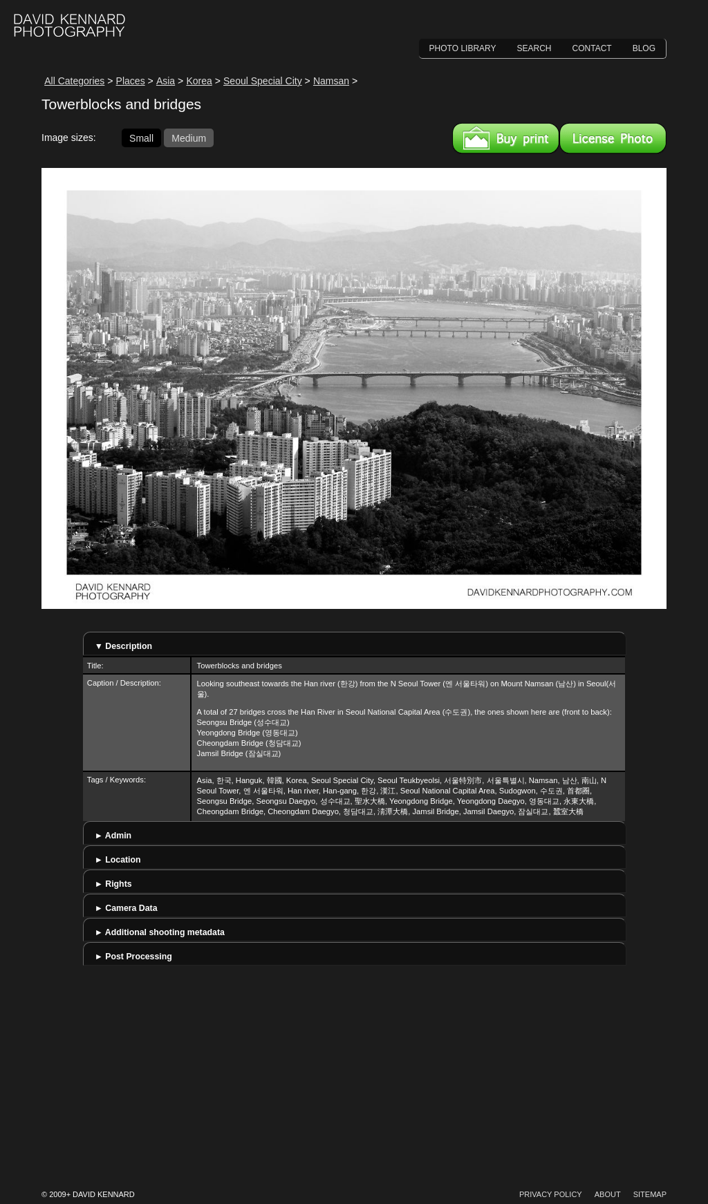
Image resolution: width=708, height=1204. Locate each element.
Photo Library (462, 48)
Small (141, 137)
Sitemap (650, 1194)
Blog (644, 48)
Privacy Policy (550, 1194)
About (608, 1194)
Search (534, 48)
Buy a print (505, 138)
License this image (613, 138)
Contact (592, 48)
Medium (188, 137)
